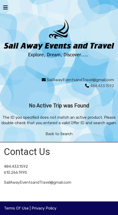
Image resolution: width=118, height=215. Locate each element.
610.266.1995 (15, 172)
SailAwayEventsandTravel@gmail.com (80, 79)
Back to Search (59, 134)
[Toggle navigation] (5, 9)
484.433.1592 (16, 166)
